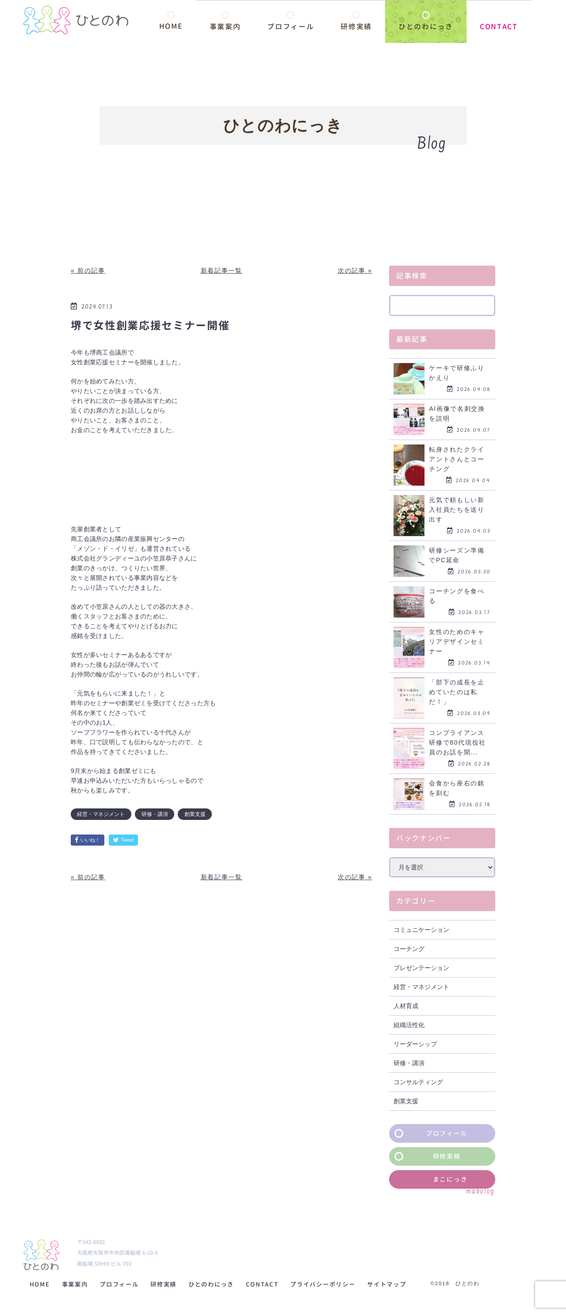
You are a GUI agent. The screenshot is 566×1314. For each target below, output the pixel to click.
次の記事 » (355, 270)
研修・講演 (155, 814)
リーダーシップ (415, 1043)
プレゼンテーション (421, 967)
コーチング (409, 948)
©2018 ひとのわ (478, 1283)
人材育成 (406, 1005)
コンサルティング (418, 1082)
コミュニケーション (421, 929)
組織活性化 (409, 1024)
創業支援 (195, 814)
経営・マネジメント (101, 814)
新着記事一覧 (221, 270)
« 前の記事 (88, 270)
